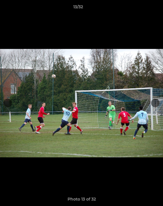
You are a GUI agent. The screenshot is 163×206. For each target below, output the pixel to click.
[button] (142, 8)
